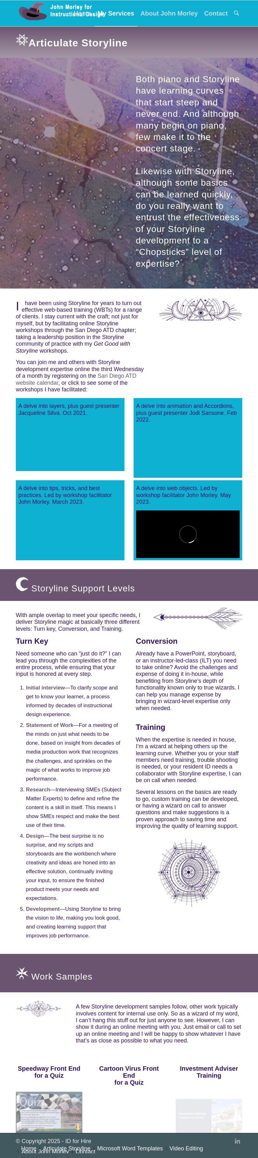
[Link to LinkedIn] (237, 1141)
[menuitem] (83, 13)
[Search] (236, 13)
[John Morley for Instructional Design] (63, 13)
